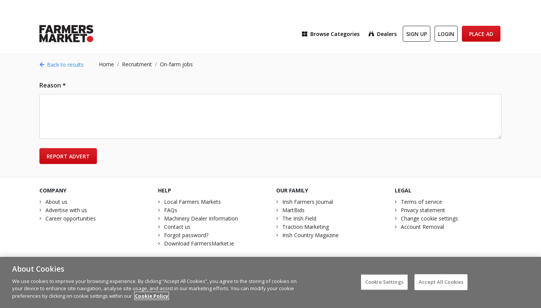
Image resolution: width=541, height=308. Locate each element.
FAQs (170, 210)
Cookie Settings (384, 285)
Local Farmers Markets (192, 201)
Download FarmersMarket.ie (199, 243)
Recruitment (137, 64)
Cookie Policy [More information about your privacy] (151, 299)
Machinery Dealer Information (201, 218)
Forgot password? (186, 235)
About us (56, 201)
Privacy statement (423, 210)
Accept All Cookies (441, 285)
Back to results (61, 65)
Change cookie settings (429, 218)
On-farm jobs (176, 64)
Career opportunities (70, 218)
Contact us (177, 226)
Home (106, 64)
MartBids (293, 210)
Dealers (383, 34)
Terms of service (421, 201)
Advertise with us (66, 210)
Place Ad (481, 34)
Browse (331, 34)
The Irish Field (299, 218)
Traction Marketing (305, 226)
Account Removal (422, 226)
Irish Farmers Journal (307, 201)
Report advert (68, 156)
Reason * (52, 85)
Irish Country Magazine (310, 235)
